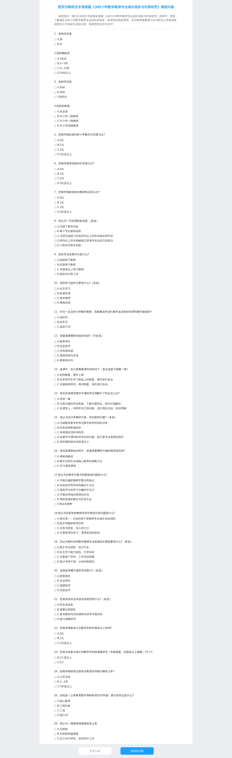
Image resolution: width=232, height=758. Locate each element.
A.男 (59, 39)
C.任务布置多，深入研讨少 (73, 528)
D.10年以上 (64, 72)
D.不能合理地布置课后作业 (73, 494)
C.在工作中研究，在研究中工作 (75, 738)
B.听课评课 (63, 293)
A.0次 (60, 140)
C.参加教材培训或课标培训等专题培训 (79, 614)
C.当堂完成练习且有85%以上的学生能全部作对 (85, 236)
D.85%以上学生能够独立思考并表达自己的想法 (85, 240)
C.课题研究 (64, 585)
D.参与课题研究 (66, 619)
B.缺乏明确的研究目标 (70, 523)
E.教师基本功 (65, 360)
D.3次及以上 (64, 154)
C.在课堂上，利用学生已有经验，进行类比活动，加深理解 (91, 408)
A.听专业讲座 (65, 604)
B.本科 (61, 92)
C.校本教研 (64, 298)
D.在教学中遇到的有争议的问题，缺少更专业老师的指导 (90, 437)
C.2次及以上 (64, 643)
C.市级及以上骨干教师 (70, 269)
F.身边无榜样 (65, 503)
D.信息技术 (64, 590)
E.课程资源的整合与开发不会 (74, 499)
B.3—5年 (62, 63)
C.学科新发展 (65, 350)
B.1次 (60, 144)
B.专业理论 (63, 580)
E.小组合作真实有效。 (70, 245)
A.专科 (61, 87)
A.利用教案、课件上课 (70, 374)
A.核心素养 (63, 701)
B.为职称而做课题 (67, 733)
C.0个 (60, 662)
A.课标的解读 (65, 456)
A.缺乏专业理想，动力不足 (73, 547)
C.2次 (60, 149)
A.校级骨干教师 (66, 260)
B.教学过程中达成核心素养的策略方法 (79, 461)
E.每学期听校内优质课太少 (73, 441)
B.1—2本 (62, 681)
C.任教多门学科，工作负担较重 (75, 556)
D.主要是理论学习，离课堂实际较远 (78, 532)
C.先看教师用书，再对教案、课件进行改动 (82, 384)
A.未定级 (62, 111)
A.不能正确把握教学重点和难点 (75, 480)
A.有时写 (62, 317)
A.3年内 (62, 58)
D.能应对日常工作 (67, 274)
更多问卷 (95, 751)
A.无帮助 (62, 729)
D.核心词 (62, 715)
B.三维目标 (63, 705)
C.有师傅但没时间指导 (70, 432)
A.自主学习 (63, 288)
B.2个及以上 (64, 657)
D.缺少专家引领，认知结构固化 (75, 561)
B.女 (59, 44)
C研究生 (62, 96)
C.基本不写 (64, 326)
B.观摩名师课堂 (66, 609)
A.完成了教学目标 (67, 226)
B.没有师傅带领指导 (69, 427)
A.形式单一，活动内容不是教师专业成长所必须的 (86, 518)
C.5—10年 (63, 68)
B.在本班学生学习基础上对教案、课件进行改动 (85, 379)
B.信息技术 (63, 346)
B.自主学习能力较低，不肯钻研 (75, 552)
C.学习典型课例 (66, 465)
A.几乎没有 (63, 677)
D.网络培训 (64, 302)
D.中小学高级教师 (67, 125)
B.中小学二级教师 (67, 116)
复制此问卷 (137, 751)
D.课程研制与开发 (67, 355)
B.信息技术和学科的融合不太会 (75, 485)
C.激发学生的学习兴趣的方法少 (75, 489)
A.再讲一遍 (63, 398)
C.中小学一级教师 (67, 120)
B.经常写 (62, 322)
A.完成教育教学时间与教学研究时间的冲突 (82, 422)
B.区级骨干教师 (66, 264)
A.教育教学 (63, 576)
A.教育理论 (63, 341)
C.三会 (61, 710)
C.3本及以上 (64, 686)
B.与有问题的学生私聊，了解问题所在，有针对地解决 (89, 403)
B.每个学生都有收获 (69, 231)
